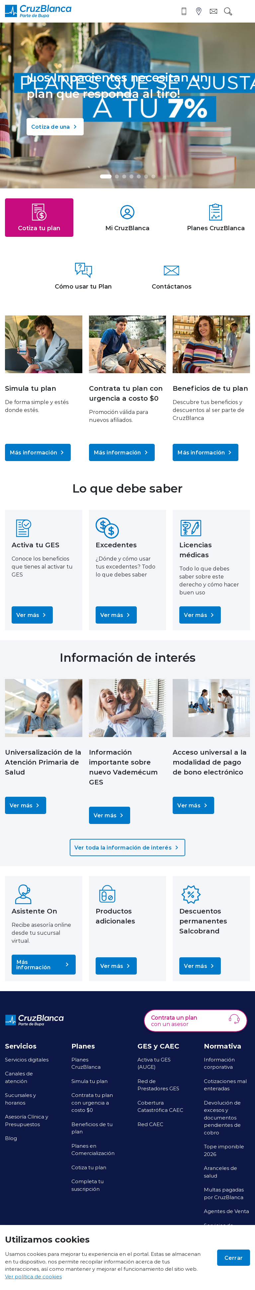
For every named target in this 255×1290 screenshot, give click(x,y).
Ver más (32, 615)
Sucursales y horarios (20, 1099)
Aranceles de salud (220, 1172)
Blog (11, 1138)
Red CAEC (150, 1124)
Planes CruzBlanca (86, 1063)
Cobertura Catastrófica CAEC (160, 1106)
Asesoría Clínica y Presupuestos (26, 1120)
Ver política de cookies (33, 1276)
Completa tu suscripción (87, 1185)
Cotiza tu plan (88, 1167)
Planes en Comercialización (93, 1149)
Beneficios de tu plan (92, 1128)
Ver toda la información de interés (127, 847)
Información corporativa (219, 1063)
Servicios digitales (26, 1059)
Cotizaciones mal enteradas (225, 1085)
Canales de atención (19, 1077)
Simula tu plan (89, 1081)
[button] (106, 176)
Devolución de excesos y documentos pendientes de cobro (222, 1117)
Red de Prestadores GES (158, 1085)
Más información (38, 452)
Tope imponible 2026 (224, 1150)
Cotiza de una (55, 127)
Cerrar (233, 1257)
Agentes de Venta (226, 1211)
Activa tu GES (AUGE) (154, 1063)
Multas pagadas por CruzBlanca (224, 1193)
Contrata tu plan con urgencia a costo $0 (92, 1102)
